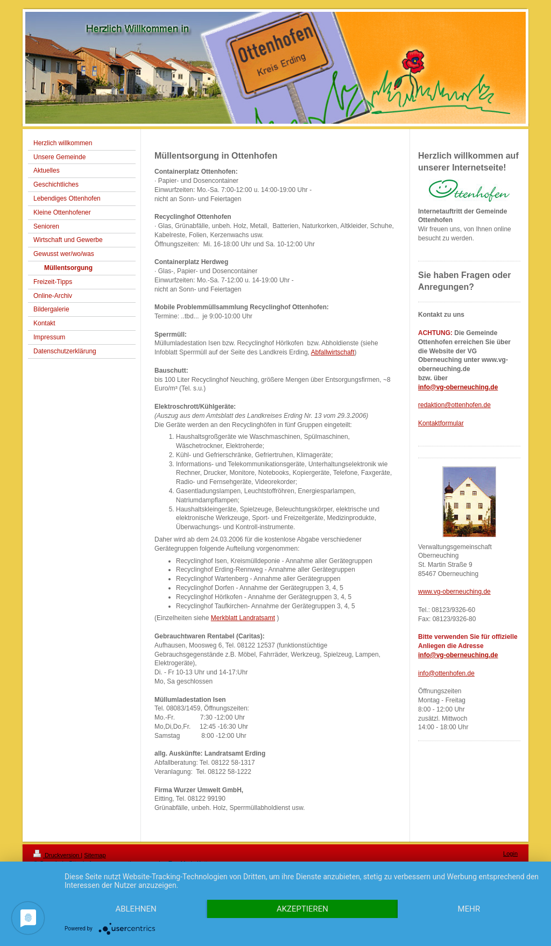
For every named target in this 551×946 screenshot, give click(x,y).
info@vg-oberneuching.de (458, 387)
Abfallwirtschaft (333, 352)
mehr (469, 909)
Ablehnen (135, 909)
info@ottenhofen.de (446, 673)
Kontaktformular (441, 423)
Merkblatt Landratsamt (243, 618)
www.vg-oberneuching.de (454, 591)
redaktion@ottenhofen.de (454, 405)
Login (510, 853)
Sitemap (94, 855)
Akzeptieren (302, 909)
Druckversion (57, 855)
